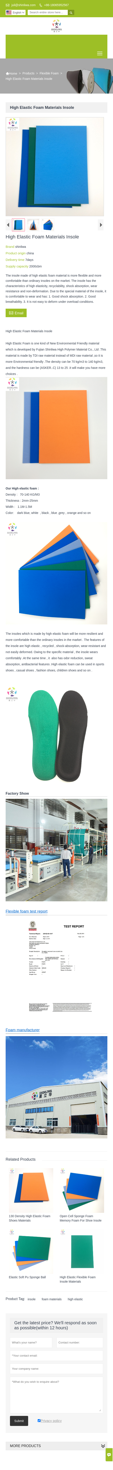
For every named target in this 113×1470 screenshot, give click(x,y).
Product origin (16, 253)
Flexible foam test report (26, 911)
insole (32, 1299)
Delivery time (15, 260)
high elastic (75, 1299)
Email (16, 312)
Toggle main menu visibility (100, 52)
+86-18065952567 (56, 5)
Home (11, 73)
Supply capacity (17, 266)
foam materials (52, 1299)
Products (28, 73)
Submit (19, 1421)
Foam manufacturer (23, 1030)
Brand (10, 246)
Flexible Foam (49, 73)
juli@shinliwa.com (23, 5)
